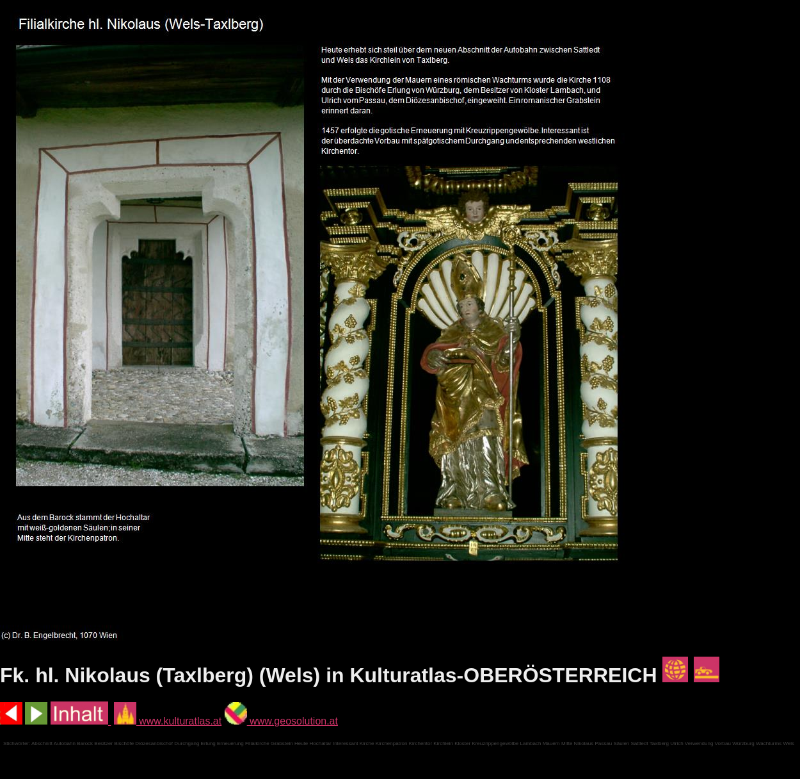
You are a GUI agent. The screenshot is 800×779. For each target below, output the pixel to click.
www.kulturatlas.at (167, 721)
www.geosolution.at (281, 721)
